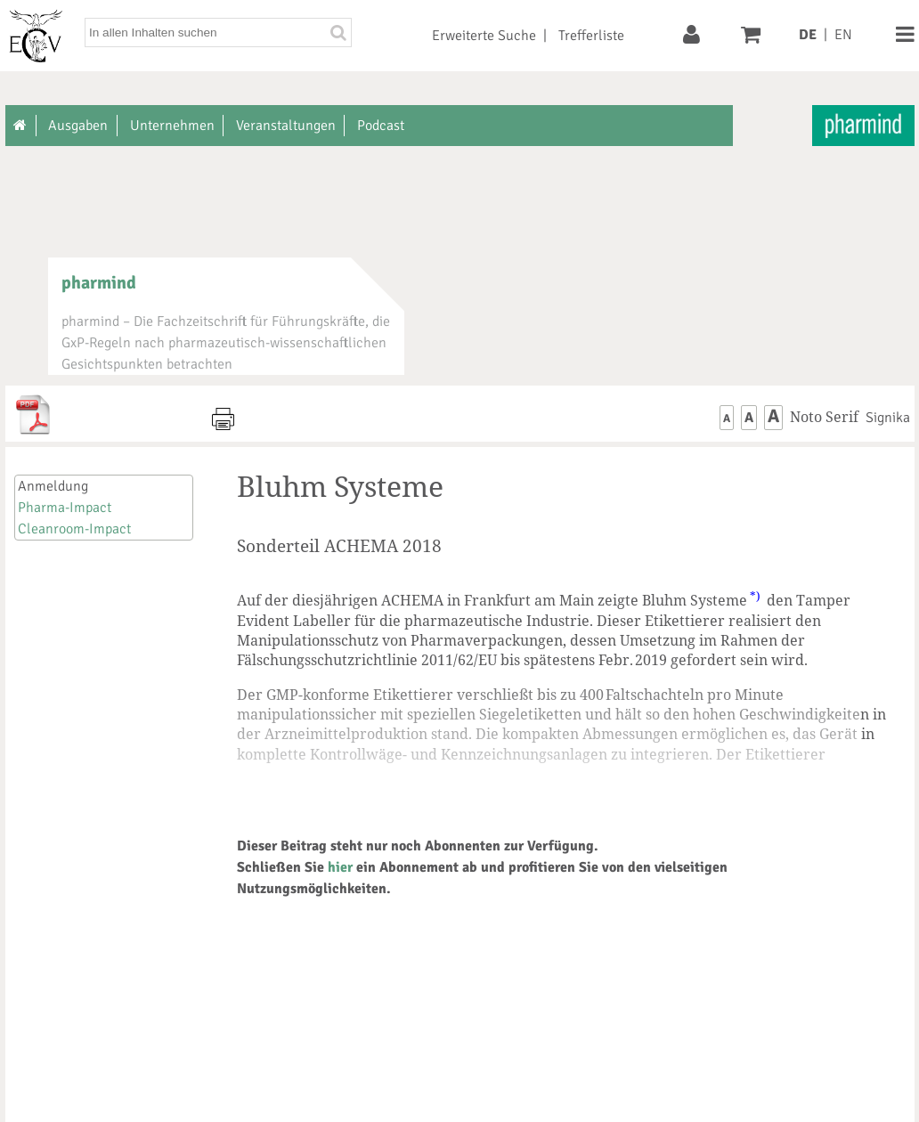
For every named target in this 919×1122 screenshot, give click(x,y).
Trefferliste (591, 36)
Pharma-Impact (64, 507)
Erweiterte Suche (484, 36)
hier (340, 867)
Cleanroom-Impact (74, 529)
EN (843, 35)
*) (755, 596)
